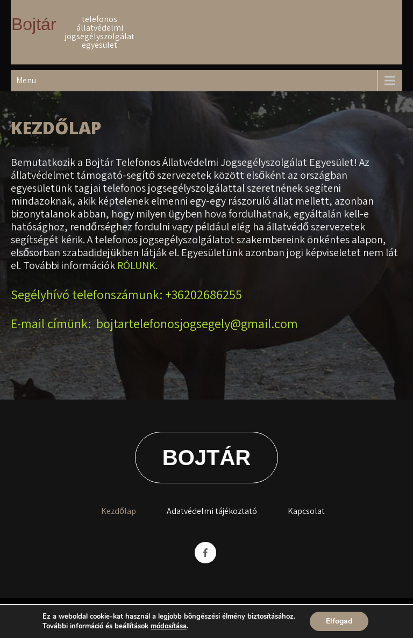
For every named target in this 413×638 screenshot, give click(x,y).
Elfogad (339, 621)
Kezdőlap (118, 511)
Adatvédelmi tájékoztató (212, 511)
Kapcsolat (306, 511)
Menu (26, 80)
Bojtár (33, 24)
